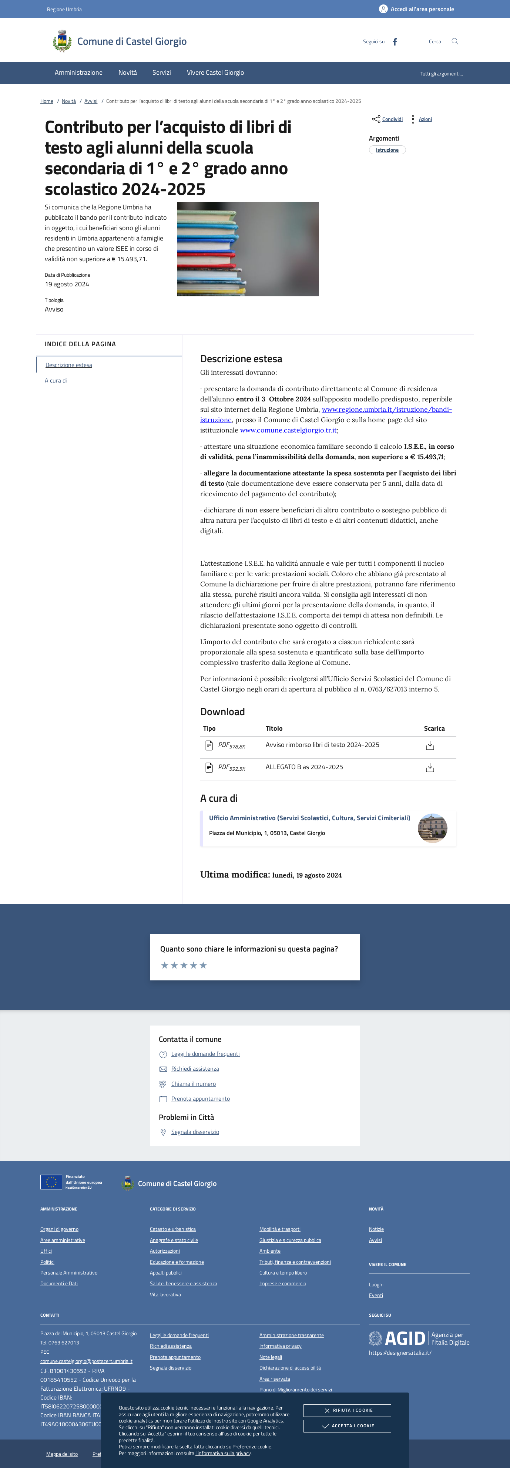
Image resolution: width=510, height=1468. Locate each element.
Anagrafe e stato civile (174, 1240)
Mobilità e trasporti (280, 1229)
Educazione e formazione (177, 1262)
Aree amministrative (62, 1240)
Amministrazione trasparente (291, 1335)
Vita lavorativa (165, 1294)
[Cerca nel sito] (455, 41)
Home (46, 101)
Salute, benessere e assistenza (183, 1283)
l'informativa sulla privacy (223, 1453)
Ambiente (270, 1251)
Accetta (347, 1426)
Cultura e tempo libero (283, 1273)
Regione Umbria (64, 9)
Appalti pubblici (166, 1273)
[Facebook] (392, 41)
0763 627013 (63, 1343)
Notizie (376, 1229)
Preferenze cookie (251, 1446)
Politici (47, 1262)
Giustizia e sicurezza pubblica (290, 1240)
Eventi (376, 1295)
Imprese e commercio (282, 1283)
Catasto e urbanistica (173, 1229)
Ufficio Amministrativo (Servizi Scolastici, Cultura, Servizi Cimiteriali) (309, 818)
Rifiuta (347, 1411)
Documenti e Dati (59, 1283)
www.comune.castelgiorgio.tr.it (288, 430)
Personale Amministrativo (68, 1273)
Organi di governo (59, 1229)
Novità (69, 101)
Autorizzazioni (165, 1251)
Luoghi (376, 1284)
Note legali (270, 1357)
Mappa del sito (62, 1454)
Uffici (46, 1251)
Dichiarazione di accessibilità (290, 1368)
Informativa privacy (280, 1346)
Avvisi (90, 101)
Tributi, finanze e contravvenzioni (295, 1262)
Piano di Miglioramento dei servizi (295, 1389)
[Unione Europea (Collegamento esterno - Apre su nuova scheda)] (73, 1183)
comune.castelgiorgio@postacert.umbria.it (86, 1361)
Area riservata (274, 1379)
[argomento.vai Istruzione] (387, 149)
